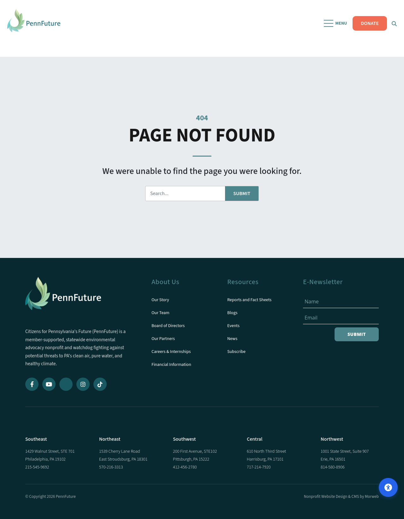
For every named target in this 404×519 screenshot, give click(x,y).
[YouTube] (49, 384)
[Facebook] (32, 384)
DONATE (368, 28)
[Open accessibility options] (388, 487)
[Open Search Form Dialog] (392, 28)
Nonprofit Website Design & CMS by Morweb (341, 496)
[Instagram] (83, 384)
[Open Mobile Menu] (334, 28)
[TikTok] (100, 384)
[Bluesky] (66, 384)
